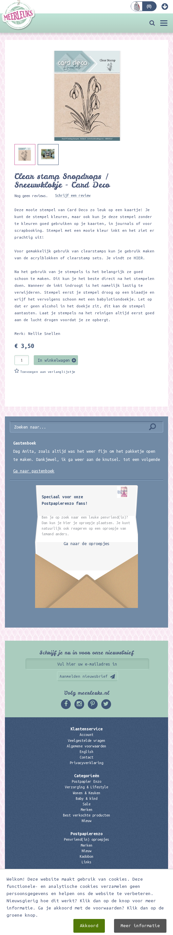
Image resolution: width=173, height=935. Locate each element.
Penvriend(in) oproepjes (86, 839)
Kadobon (86, 856)
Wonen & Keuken (86, 793)
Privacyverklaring (86, 763)
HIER (137, 258)
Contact (86, 757)
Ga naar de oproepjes (86, 543)
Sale (86, 804)
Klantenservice (86, 728)
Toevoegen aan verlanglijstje (47, 372)
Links (86, 862)
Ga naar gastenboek (33, 470)
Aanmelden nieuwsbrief (84, 676)
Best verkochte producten (86, 815)
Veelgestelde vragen (86, 740)
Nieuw (86, 821)
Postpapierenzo (86, 833)
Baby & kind (86, 798)
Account (86, 735)
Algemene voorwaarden (86, 746)
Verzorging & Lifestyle (86, 787)
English (86, 752)
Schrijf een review (72, 195)
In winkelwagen (54, 360)
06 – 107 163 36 (86, 892)
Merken (86, 810)
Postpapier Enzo (86, 781)
